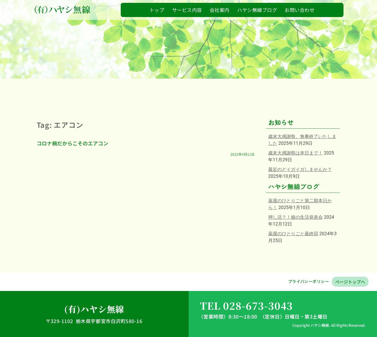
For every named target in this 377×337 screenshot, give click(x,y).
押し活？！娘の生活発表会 (295, 232)
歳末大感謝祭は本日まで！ (295, 167)
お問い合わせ (299, 9)
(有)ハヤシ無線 (94, 309)
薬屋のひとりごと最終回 (293, 248)
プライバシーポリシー (308, 281)
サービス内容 (187, 9)
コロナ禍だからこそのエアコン (72, 158)
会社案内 (220, 9)
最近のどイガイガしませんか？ (300, 184)
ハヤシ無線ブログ (257, 9)
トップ (156, 9)
